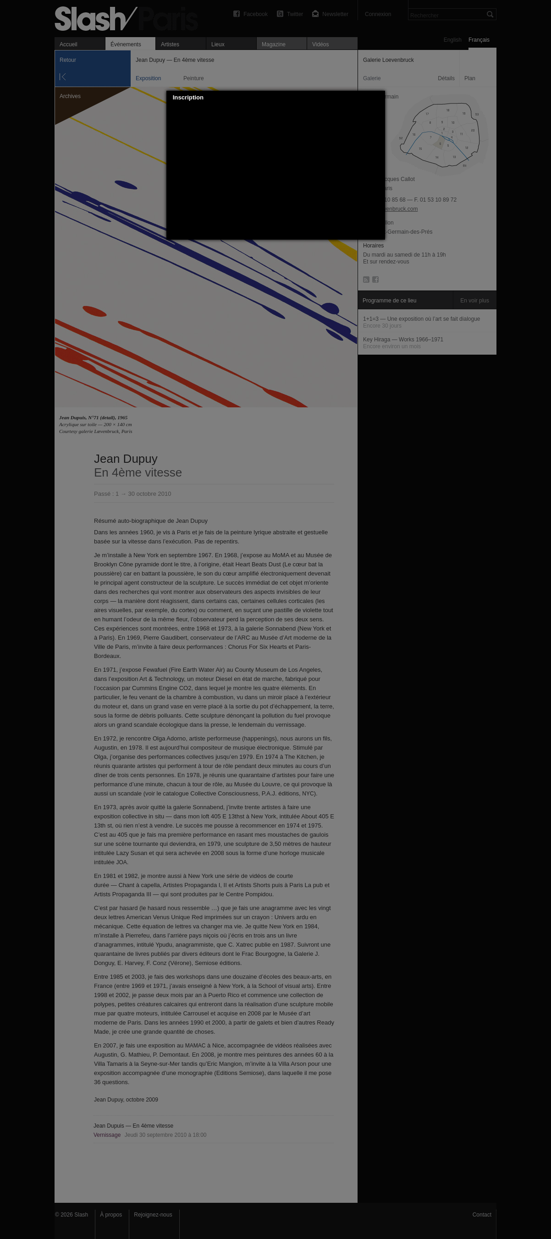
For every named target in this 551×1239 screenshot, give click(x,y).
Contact (482, 1215)
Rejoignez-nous (153, 1215)
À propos (111, 1215)
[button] (378, 97)
